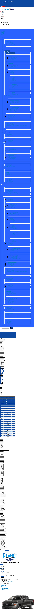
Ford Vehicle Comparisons (14, 67)
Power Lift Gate (3, 543)
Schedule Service (9, 145)
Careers (8, 172)
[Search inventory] (4, 563)
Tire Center (10, 152)
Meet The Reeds (9, 179)
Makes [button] (2, 345)
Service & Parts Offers (10, 43)
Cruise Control (2, 536)
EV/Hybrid (10, 97)
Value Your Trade (11, 59)
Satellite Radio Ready (3, 547)
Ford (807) (2, 349)
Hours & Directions (10, 313)
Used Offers (9, 41)
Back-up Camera (3, 528)
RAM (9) (2, 363)
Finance (4, 119)
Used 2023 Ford (10, 581)
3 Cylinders (2, 499)
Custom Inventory (13, 58)
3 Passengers (2, 517)
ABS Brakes (2, 525)
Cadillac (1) (2, 347)
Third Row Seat (3, 548)
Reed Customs (10, 56)
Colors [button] (2, 394)
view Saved (5, 574)
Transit (13, 93)
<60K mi (2, 484)
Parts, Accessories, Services (11, 149)
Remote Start (2, 546)
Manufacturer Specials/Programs (11, 44)
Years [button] (2, 384)
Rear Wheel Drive (3, 496)
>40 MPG (2, 469)
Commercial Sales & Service (7, 132)
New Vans (11, 237)
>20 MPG (2, 465)
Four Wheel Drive (3, 494)
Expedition (13, 88)
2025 (1, 391)
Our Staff (8, 173)
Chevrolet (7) (2, 348)
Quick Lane (8, 156)
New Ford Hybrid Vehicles (14, 100)
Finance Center (9, 122)
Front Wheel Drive (3, 495)
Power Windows (3, 544)
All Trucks (13, 73)
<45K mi (2, 483)
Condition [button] (2, 338)
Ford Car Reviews (13, 66)
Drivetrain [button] (2, 492)
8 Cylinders (2, 502)
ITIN (7, 128)
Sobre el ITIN (10, 277)
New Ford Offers (9, 40)
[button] (2, 6)
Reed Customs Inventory (10, 166)
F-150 (13, 74)
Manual (2, 506)
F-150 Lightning (12, 70)
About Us (4, 167)
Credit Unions (9, 127)
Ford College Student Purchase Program (15, 48)
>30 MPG (2, 467)
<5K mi (2, 478)
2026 (1, 392)
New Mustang (12, 89)
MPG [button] (2, 454)
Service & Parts (5, 142)
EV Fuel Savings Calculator (14, 109)
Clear (1, 571)
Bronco (11, 68)
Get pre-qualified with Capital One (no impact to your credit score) (16, 126)
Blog (7, 175)
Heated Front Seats (3, 538)
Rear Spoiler (2, 545)
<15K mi (2, 480)
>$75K (1, 447)
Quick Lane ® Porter (11, 158)
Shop (3, 49)
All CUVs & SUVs (15, 81)
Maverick (11, 71)
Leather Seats (2, 540)
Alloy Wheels (2, 527)
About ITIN (10, 130)
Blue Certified (2, 339)
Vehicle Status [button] (3, 448)
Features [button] (2, 524)
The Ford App (8, 160)
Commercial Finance (9, 139)
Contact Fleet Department (11, 138)
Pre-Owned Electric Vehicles (15, 101)
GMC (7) (2, 350)
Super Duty (14, 77)
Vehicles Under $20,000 (12, 115)
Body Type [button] (3, 365)
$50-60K (2, 445)
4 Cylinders (2, 500)
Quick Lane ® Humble (12, 157)
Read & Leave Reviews (10, 176)
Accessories (10, 151)
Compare (2, 574)
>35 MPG (2, 468)
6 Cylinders (2, 501)
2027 (1, 393)
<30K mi (2, 482)
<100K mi (2, 486)
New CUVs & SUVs (13, 80)
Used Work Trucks (11, 114)
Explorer (13, 87)
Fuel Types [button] (3, 509)
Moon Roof (2, 541)
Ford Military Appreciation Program (14, 45)
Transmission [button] (3, 503)
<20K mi (2, 481)
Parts (9, 150)
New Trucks (12, 72)
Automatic (2, 505)
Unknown (2, 508)
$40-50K (2, 444)
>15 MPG (2, 464)
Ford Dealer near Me (10, 181)
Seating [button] (2, 516)
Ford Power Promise (13, 110)
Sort (1, 573)
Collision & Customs (8, 306)
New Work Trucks (11, 55)
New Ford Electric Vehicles (14, 245)
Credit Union (10, 141)
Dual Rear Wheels (3, 537)
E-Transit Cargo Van (15, 107)
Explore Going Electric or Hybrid (15, 111)
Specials (6, 186)
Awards (8, 178)
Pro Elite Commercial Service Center (13, 136)
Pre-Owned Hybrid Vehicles (15, 102)
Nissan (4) (2, 361)
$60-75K (2, 446)
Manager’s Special (10, 42)
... (3, 571)
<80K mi (2, 485)
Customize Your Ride (13, 57)
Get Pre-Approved (11, 60)
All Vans (13, 92)
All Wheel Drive (3, 493)
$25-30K (2, 442)
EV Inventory (12, 103)
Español (5, 4)
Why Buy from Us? (10, 169)
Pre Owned (8, 95)
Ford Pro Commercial (10, 159)
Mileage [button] (2, 477)
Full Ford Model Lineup (14, 65)
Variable (2, 507)
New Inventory (10, 52)
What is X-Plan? (11, 140)
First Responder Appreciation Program (14, 47)
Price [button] (2, 437)
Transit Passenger (15, 94)
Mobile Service (9, 147)
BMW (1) (2, 346)
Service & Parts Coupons (12, 154)
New (7, 51)
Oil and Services (11, 155)
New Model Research (11, 64)
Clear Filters (2, 550)
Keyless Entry (2, 539)
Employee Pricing (9, 182)
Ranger (13, 78)
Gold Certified (2, 340)
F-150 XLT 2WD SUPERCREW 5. (5, 589)
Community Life (9, 174)
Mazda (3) (2, 359)
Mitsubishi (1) (2, 360)
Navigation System (3, 542)
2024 (1, 390)
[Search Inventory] (5, 328)
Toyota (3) (2, 364)
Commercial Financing (10, 124)
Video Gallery (9, 180)
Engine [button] (2, 498)
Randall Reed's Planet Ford (3, 32)
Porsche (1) (2, 362)
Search (2, 564)
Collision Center (9, 164)
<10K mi (2, 479)
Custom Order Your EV (14, 108)
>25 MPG (2, 466)
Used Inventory (10, 96)
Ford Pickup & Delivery (10, 148)
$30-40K (2, 443)
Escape (13, 86)
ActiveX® (2, 526)
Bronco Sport (14, 84)
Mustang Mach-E (15, 85)
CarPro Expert (10, 63)
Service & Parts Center (10, 144)
